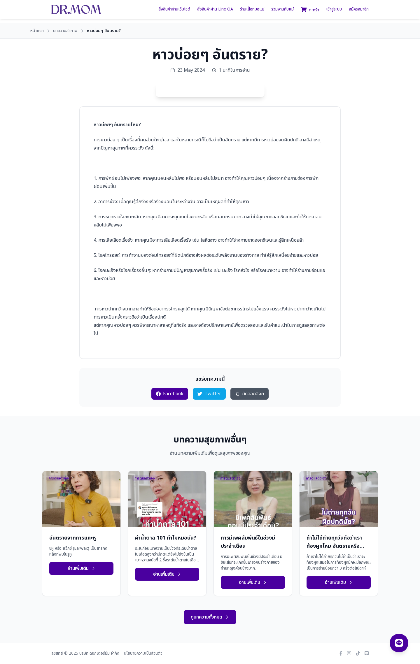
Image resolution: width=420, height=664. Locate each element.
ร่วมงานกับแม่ (282, 9)
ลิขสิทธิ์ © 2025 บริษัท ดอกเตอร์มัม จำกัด (85, 653)
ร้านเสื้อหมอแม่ (252, 9)
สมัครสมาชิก (359, 9)
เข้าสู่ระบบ (334, 9)
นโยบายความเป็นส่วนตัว (143, 653)
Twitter (209, 393)
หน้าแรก (37, 31)
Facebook (169, 393)
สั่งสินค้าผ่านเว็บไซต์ (174, 9)
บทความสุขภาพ (65, 31)
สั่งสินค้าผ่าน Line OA (215, 9)
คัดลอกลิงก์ (249, 393)
